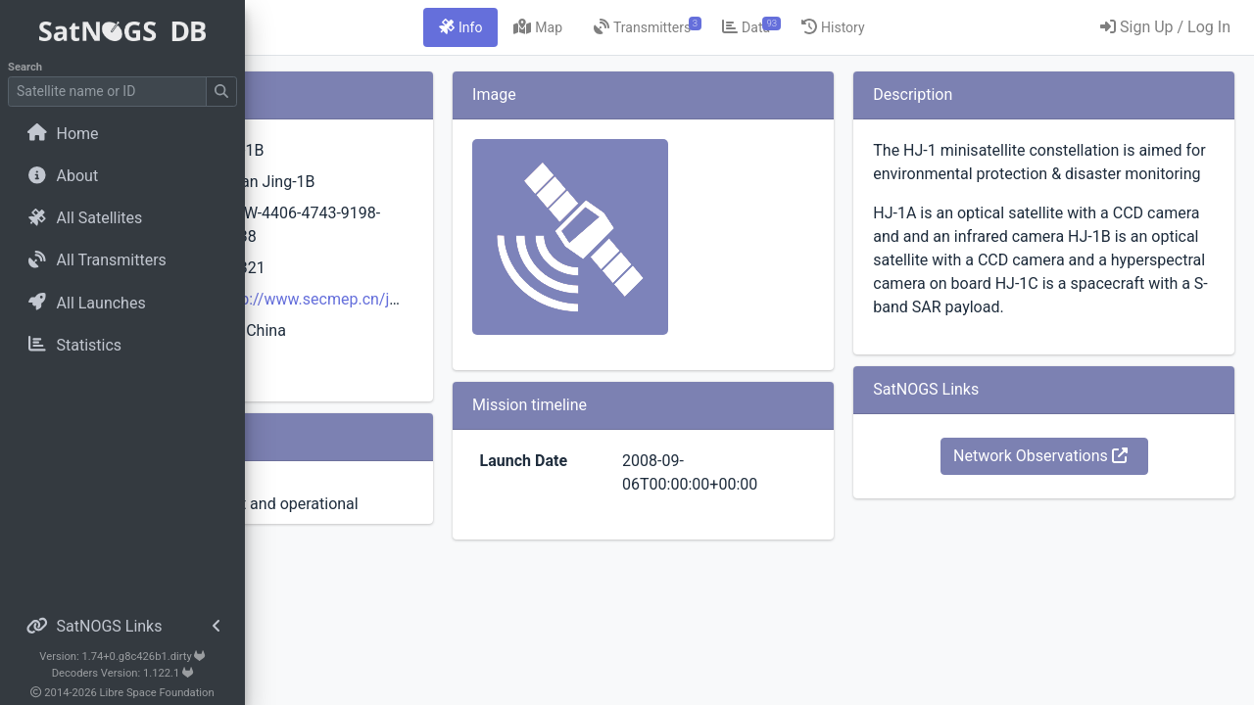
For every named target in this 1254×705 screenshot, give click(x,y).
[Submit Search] (221, 91)
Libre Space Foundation (157, 692)
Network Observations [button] (1076, 526)
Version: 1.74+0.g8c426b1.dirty (122, 656)
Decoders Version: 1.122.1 (123, 673)
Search (25, 67)
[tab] (570, 27)
